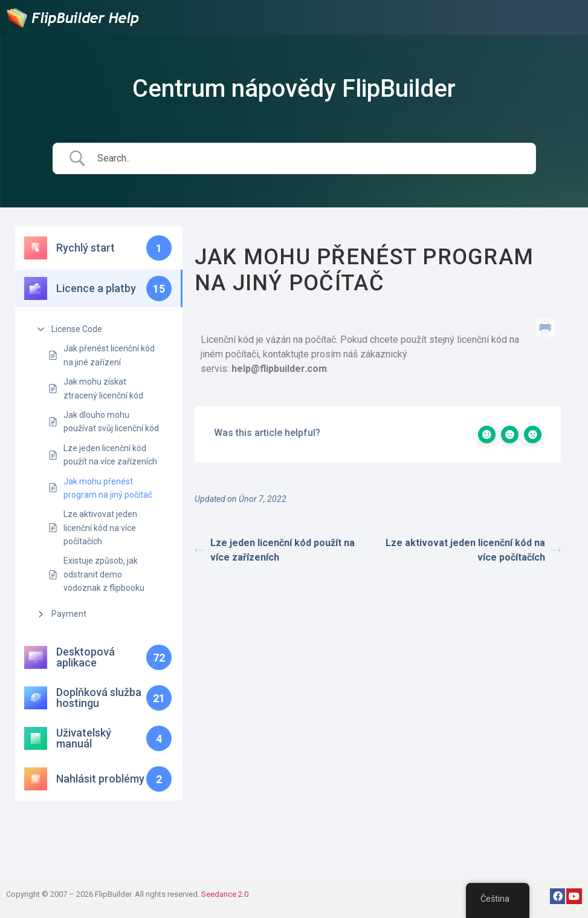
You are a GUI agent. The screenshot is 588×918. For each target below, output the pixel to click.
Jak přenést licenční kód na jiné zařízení (109, 354)
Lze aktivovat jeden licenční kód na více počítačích (100, 527)
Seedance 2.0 (224, 894)
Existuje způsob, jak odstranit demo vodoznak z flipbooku (103, 574)
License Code (76, 329)
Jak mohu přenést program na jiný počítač (107, 488)
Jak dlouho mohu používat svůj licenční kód (111, 421)
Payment (68, 614)
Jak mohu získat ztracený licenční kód (103, 388)
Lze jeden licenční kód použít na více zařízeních (110, 454)
